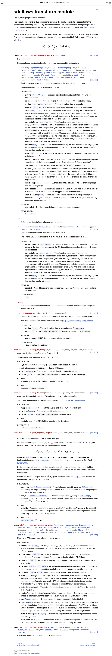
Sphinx (22, 653)
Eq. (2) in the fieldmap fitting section (78, 321)
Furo (38, 653)
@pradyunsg (32, 653)
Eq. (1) (78, 477)
